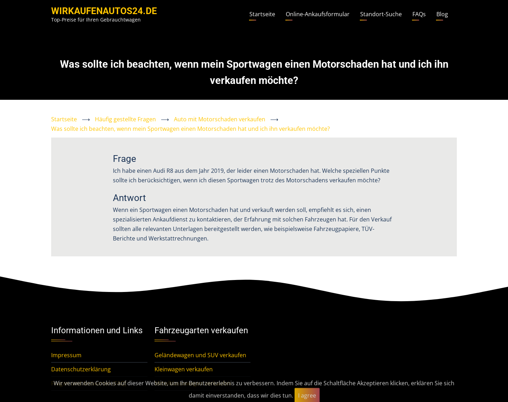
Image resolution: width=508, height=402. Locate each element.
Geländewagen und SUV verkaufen (200, 355)
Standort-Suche (381, 14)
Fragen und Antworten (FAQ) (89, 383)
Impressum (66, 355)
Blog (442, 14)
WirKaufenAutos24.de (104, 11)
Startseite (262, 14)
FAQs (419, 14)
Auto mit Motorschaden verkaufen (219, 119)
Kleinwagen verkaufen (184, 369)
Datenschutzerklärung (81, 369)
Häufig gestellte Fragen (125, 119)
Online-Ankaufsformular (318, 14)
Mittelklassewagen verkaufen (193, 383)
